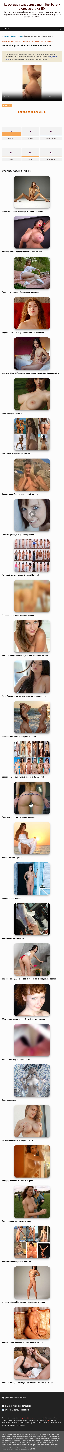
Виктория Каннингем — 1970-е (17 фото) (17, 1181)
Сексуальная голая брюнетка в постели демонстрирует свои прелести (30, 373)
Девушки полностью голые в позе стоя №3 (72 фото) (23, 777)
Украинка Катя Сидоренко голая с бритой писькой (22, 252)
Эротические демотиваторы (13, 938)
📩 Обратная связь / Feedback (15, 1409)
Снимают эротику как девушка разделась (18, 534)
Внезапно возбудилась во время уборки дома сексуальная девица (29, 979)
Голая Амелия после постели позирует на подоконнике (24, 696)
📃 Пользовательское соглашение (17, 1406)
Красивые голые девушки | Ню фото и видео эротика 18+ (32, 6)
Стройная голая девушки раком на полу (18, 615)
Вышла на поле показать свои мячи (16, 1221)
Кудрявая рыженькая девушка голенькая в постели (23, 332)
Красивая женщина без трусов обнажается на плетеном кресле (27, 1383)
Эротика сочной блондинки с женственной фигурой (22, 1342)
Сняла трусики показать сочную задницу (18, 817)
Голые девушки (19, 41)
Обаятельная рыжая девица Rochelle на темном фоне (23, 1019)
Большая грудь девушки (12, 413)
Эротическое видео (46, 41)
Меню (6, 29)
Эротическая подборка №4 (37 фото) (16, 1261)
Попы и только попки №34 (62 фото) (16, 454)
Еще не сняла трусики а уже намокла (17, 1059)
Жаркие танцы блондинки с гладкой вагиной (20, 494)
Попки (28, 41)
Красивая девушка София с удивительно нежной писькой (25, 656)
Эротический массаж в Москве (14, 1398)
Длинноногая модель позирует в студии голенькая (22, 211)
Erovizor (6, 36)
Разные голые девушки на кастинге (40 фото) (20, 575)
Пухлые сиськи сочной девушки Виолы (17, 1140)
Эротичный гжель (9, 1100)
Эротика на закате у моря (12, 857)
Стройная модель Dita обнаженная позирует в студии (23, 1302)
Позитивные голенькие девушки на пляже (19, 736)
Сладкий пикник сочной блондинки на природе (21, 292)
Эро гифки (35, 41)
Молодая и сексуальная (11, 898)
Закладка (6, 105)
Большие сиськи (17, 36)
